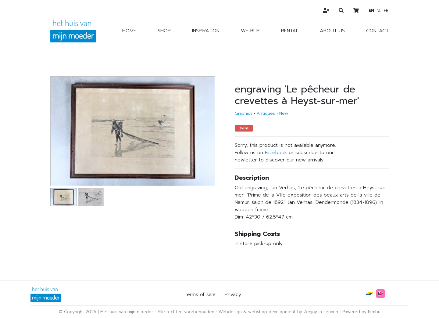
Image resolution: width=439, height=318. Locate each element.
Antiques (266, 113)
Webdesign (230, 312)
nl (379, 10)
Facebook (276, 152)
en (371, 10)
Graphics (243, 113)
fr (386, 10)
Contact (377, 30)
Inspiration (206, 30)
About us (332, 30)
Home (129, 30)
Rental (289, 30)
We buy (250, 30)
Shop (164, 30)
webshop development (272, 312)
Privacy (233, 294)
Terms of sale (200, 294)
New (283, 113)
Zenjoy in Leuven (321, 312)
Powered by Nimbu (361, 312)
